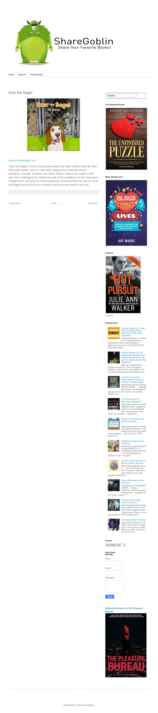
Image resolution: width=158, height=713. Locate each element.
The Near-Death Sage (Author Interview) (131, 501)
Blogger (90, 705)
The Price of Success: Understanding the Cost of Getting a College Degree (132, 379)
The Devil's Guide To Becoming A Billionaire (131, 400)
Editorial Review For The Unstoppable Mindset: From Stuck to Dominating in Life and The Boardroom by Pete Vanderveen (133, 357)
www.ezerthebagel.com (22, 160)
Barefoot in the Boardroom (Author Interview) (133, 420)
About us (22, 74)
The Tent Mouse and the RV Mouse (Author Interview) (133, 462)
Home (11, 74)
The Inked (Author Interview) (133, 520)
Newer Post (14, 203)
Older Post (93, 203)
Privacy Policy (36, 74)
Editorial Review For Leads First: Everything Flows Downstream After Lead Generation (133, 332)
